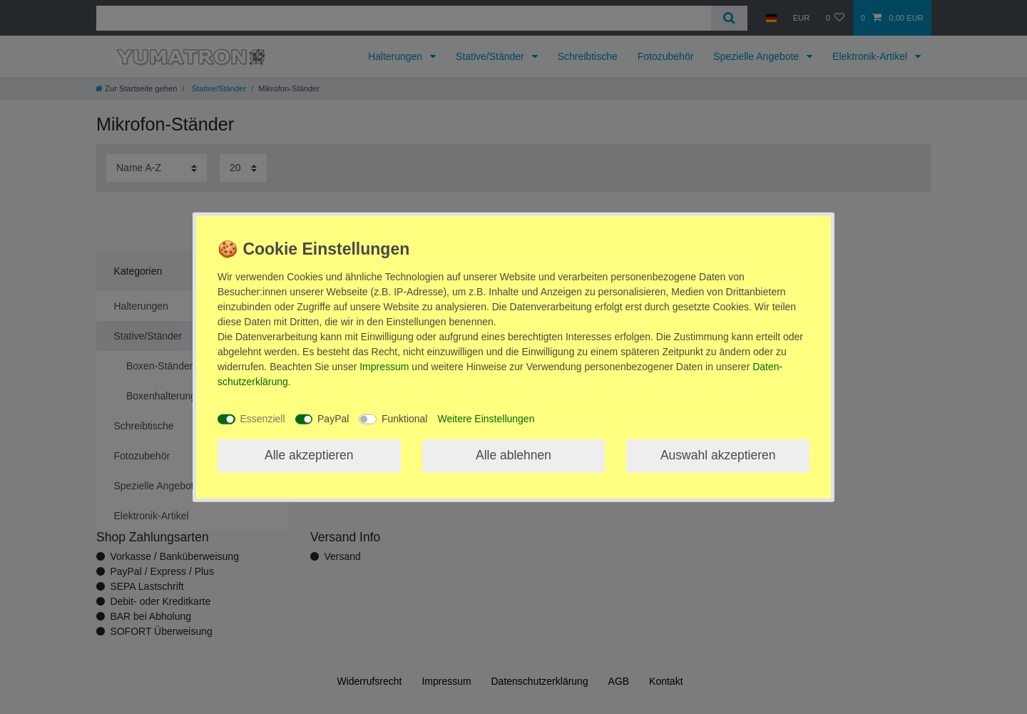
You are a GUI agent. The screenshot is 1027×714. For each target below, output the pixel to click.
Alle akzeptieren (309, 455)
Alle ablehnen (513, 455)
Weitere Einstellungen (485, 418)
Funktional (405, 418)
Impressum (384, 366)
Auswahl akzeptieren (717, 455)
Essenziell (262, 418)
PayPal (333, 418)
